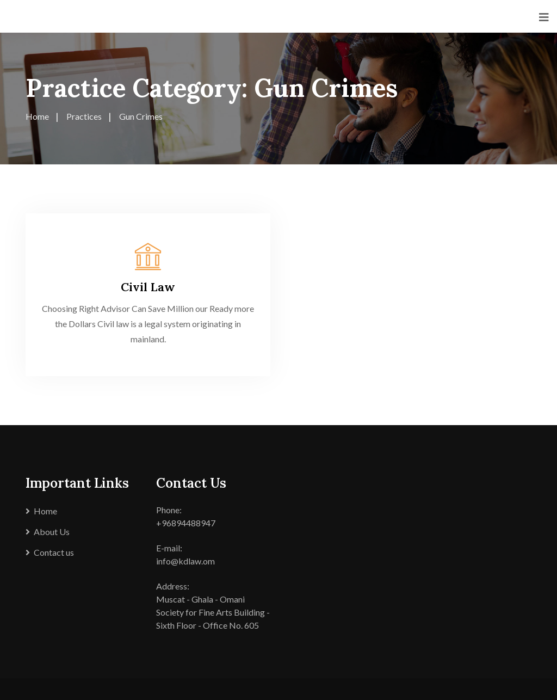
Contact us (54, 552)
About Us (52, 531)
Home (45, 511)
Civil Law (148, 286)
